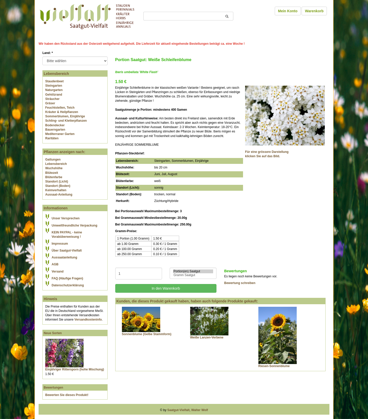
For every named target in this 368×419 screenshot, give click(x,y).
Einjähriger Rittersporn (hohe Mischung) (74, 369)
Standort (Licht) (56, 181)
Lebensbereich (56, 164)
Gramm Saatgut (193, 275)
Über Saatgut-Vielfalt (67, 250)
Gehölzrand (53, 94)
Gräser (50, 103)
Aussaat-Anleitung (58, 194)
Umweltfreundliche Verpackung (74, 225)
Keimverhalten (55, 190)
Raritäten (52, 138)
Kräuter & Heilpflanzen (61, 112)
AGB (55, 264)
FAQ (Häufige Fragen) (67, 278)
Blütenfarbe (53, 177)
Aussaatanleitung (64, 257)
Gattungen (53, 159)
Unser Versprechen (65, 218)
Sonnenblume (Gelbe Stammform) (146, 334)
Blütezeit (51, 173)
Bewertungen (53, 387)
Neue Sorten (53, 333)
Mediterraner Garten (60, 134)
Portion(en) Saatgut (193, 271)
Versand (58, 271)
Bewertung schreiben (239, 283)
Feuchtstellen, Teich (59, 107)
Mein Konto (287, 11)
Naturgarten (54, 90)
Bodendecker (55, 125)
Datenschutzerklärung (68, 285)
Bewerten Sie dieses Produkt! (66, 395)
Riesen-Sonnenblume (274, 366)
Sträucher (52, 99)
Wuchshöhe (54, 168)
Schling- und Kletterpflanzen (66, 120)
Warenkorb (314, 11)
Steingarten (53, 85)
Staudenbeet (54, 81)
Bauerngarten (55, 129)
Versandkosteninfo (88, 319)
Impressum (60, 243)
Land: (47, 53)
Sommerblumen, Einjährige (65, 116)
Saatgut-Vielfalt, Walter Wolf (187, 410)
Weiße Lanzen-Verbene (206, 337)
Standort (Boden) (57, 186)
